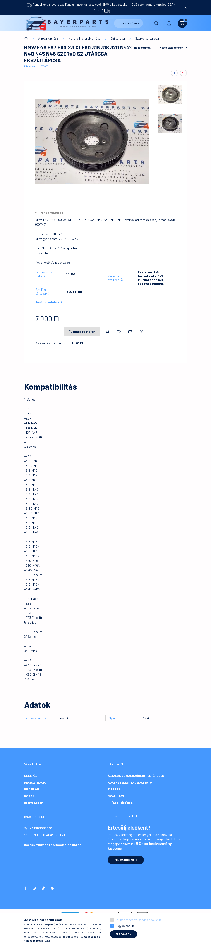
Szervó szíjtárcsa (147, 38)
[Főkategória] (26, 38)
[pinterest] (183, 73)
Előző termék (140, 47)
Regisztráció (35, 782)
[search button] (156, 23)
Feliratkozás (126, 859)
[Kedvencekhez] (118, 331)
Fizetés (114, 789)
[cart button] (182, 23)
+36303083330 (41, 828)
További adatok (48, 302)
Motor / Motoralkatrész (84, 38)
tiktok (43, 888)
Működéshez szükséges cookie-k (138, 920)
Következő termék (173, 47)
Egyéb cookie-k (126, 926)
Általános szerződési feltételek (136, 776)
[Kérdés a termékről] (141, 331)
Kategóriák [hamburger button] (128, 23)
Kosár (29, 796)
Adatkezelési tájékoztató (130, 782)
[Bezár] (185, 7)
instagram (34, 888)
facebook (25, 888)
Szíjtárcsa (118, 38)
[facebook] (174, 73)
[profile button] (169, 23)
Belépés (31, 776)
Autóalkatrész (48, 38)
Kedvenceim (33, 803)
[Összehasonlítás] (107, 331)
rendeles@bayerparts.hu (51, 835)
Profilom (31, 789)
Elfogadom (124, 934)
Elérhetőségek (120, 803)
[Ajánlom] (130, 331)
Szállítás (116, 796)
